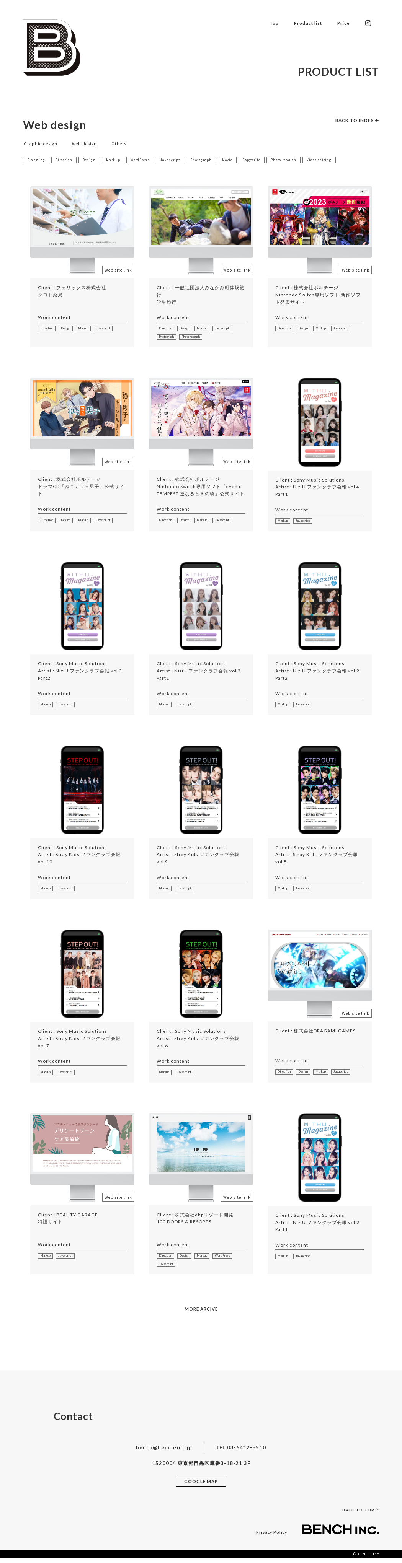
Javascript (176, 159)
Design (92, 159)
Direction (65, 159)
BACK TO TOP (358, 1514)
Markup (116, 159)
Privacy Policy (270, 1536)
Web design (87, 143)
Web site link (118, 270)
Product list (302, 23)
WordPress (145, 159)
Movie (237, 159)
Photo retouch (298, 159)
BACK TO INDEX (354, 120)
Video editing (336, 159)
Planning (36, 159)
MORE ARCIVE (201, 1313)
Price (342, 23)
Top (265, 23)
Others (124, 143)
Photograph (209, 159)
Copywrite (263, 159)
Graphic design (42, 143)
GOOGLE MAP (201, 1486)
